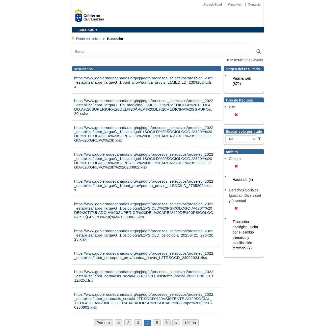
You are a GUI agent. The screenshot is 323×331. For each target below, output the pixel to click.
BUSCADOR (87, 30)
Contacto (254, 4)
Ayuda (258, 60)
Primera (103, 322)
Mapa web (235, 4)
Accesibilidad (213, 4)
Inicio (96, 39)
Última (190, 322)
